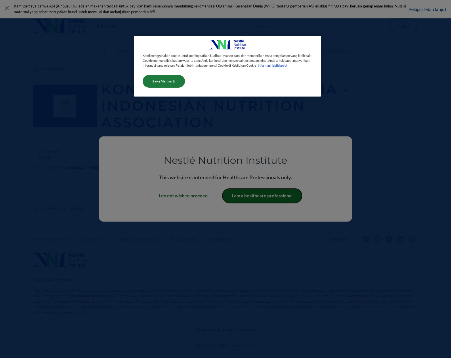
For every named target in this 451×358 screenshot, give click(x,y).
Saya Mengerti (163, 81)
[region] (227, 66)
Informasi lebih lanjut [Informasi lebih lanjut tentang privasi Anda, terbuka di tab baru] (272, 65)
